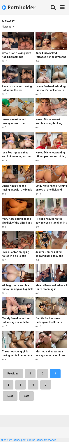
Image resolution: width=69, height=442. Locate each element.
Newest (6, 26)
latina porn (6, 440)
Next (10, 395)
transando (50, 440)
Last (26, 395)
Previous (12, 373)
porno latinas (36, 440)
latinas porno (20, 440)
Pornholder (19, 7)
